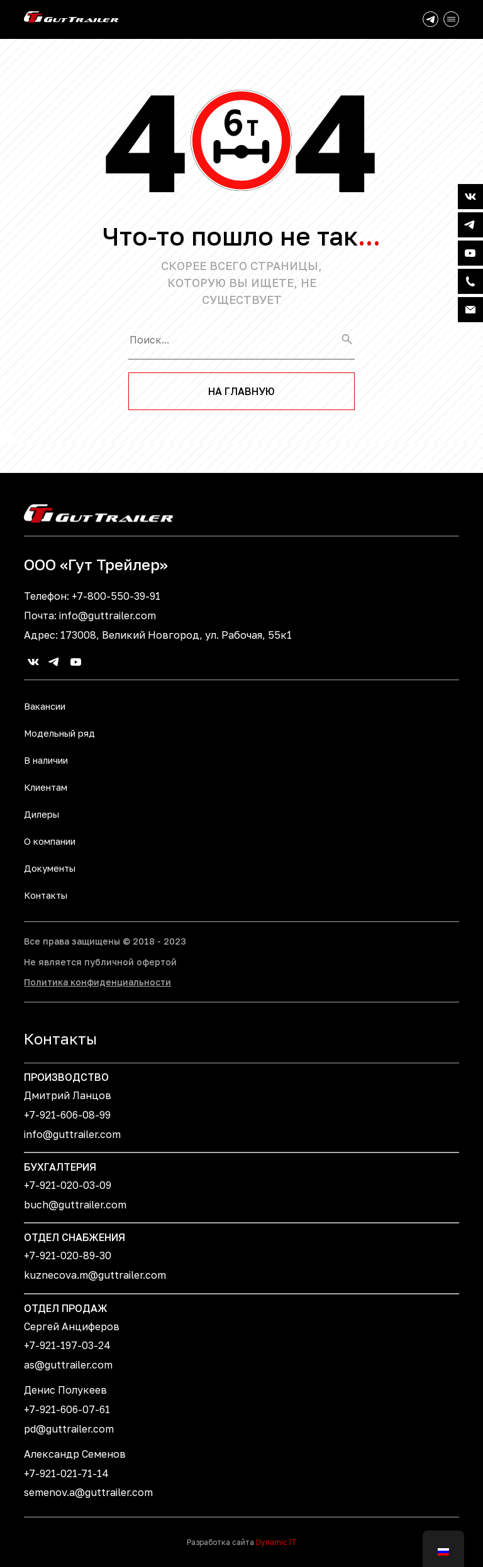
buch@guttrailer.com (75, 1204)
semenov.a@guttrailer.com (88, 1492)
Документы (49, 868)
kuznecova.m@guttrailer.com (95, 1275)
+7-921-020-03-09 (67, 1185)
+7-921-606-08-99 (67, 1115)
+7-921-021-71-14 (66, 1473)
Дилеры (41, 814)
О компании (49, 841)
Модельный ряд (59, 733)
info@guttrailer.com (107, 615)
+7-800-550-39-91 (116, 596)
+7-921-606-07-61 (67, 1409)
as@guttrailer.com (68, 1364)
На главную (241, 391)
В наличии (46, 760)
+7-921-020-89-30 (67, 1255)
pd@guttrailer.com (69, 1429)
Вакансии (44, 706)
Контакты (45, 895)
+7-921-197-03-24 (67, 1345)
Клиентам (45, 787)
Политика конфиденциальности (97, 982)
